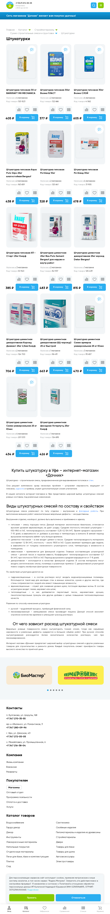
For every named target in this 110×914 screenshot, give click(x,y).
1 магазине (84, 268)
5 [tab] (59, 691)
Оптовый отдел (14, 792)
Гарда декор (13, 827)
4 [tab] (56, 691)
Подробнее (33, 890)
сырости (20, 490)
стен (91, 482)
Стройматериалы (46, 29)
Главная (10, 29)
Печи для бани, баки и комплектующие (27, 856)
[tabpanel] (29, 676)
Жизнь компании (15, 762)
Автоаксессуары (65, 856)
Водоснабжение (15, 822)
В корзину (26, 117)
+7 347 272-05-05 (16, 736)
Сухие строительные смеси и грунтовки (33, 33)
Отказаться (78, 897)
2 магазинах (51, 98)
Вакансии (11, 767)
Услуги (9, 807)
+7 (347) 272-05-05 (24, 3)
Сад (8, 866)
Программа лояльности (19, 797)
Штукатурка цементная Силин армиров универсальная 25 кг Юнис (89, 344)
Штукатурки (67, 33)
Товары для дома (65, 851)
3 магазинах (17, 268)
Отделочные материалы (20, 851)
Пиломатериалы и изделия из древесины (78, 832)
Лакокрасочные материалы (21, 842)
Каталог (24, 29)
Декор (9, 832)
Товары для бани (65, 846)
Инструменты (13, 837)
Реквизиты (11, 771)
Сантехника (62, 822)
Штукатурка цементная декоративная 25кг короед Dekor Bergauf (89, 257)
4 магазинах (17, 98)
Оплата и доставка (17, 802)
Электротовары (65, 861)
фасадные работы (88, 513)
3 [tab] (53, 691)
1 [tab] (48, 691)
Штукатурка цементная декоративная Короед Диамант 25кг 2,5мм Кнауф (21, 344)
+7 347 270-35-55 (16, 718)
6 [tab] (62, 691)
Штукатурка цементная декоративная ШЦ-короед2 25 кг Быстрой (53, 344)
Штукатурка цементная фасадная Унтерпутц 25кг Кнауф (55, 427)
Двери (59, 842)
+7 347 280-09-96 (16, 727)
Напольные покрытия (17, 846)
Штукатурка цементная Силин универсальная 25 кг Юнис (21, 427)
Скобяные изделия (66, 827)
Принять (32, 897)
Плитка (10, 861)
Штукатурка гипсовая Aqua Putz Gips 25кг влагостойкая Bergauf (19, 173)
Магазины (14, 787)
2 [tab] (50, 691)
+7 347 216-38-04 (16, 745)
